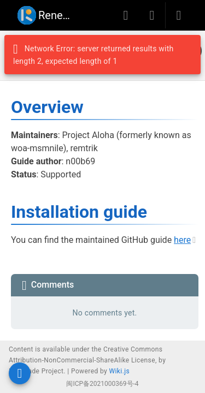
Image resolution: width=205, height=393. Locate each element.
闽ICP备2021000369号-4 (102, 384)
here (182, 240)
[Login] (179, 15)
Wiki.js (119, 371)
